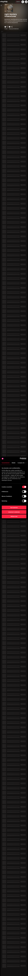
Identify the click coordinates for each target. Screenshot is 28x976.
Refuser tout (14, 516)
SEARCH (18, 1)
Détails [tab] (13, 462)
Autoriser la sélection (14, 512)
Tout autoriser (14, 507)
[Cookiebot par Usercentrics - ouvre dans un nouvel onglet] (20, 459)
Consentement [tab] (5, 462)
